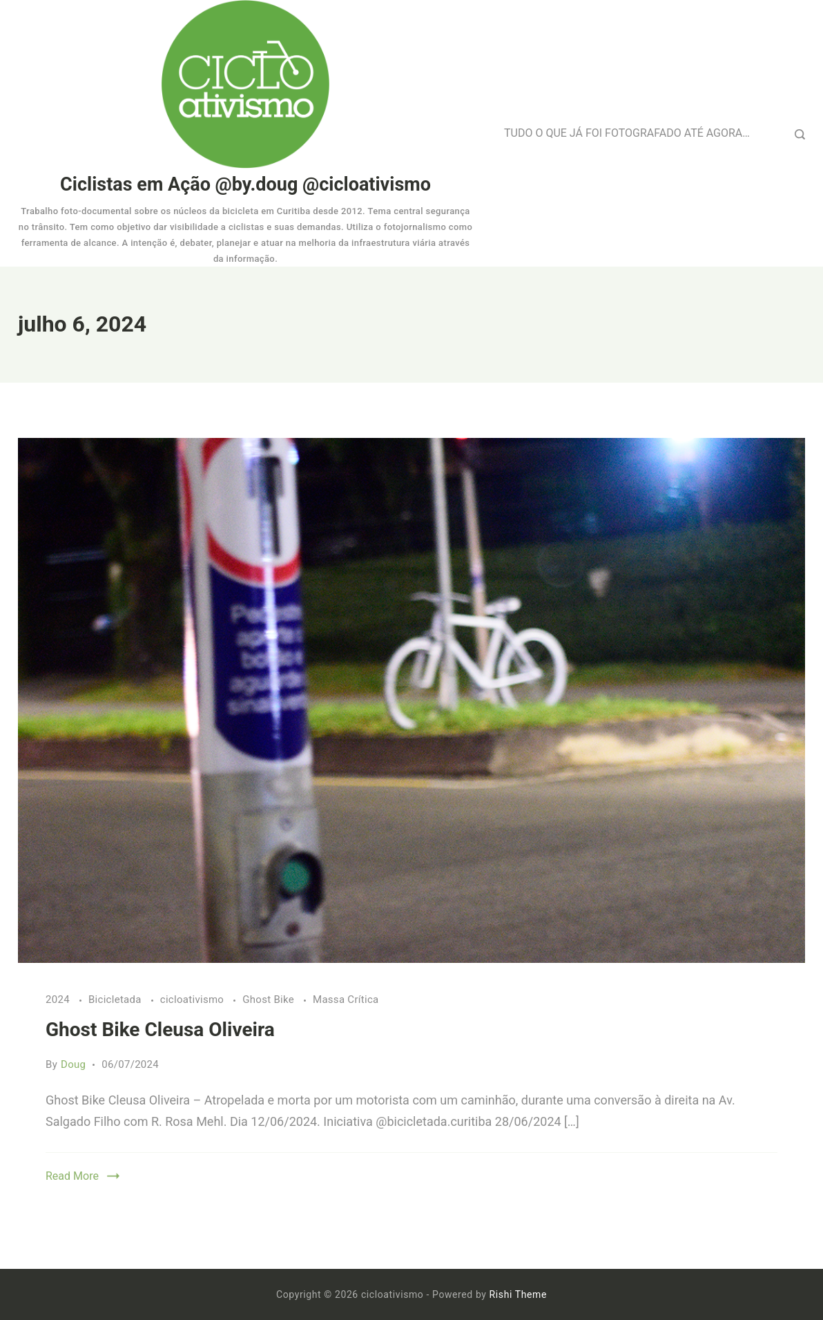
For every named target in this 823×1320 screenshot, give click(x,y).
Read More (72, 1176)
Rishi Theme (518, 1294)
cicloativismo (193, 999)
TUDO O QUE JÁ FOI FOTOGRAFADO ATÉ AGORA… (627, 133)
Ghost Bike (269, 999)
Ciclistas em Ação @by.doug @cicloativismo (245, 184)
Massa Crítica (346, 999)
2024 (59, 999)
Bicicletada (116, 999)
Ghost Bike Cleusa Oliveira (160, 1029)
